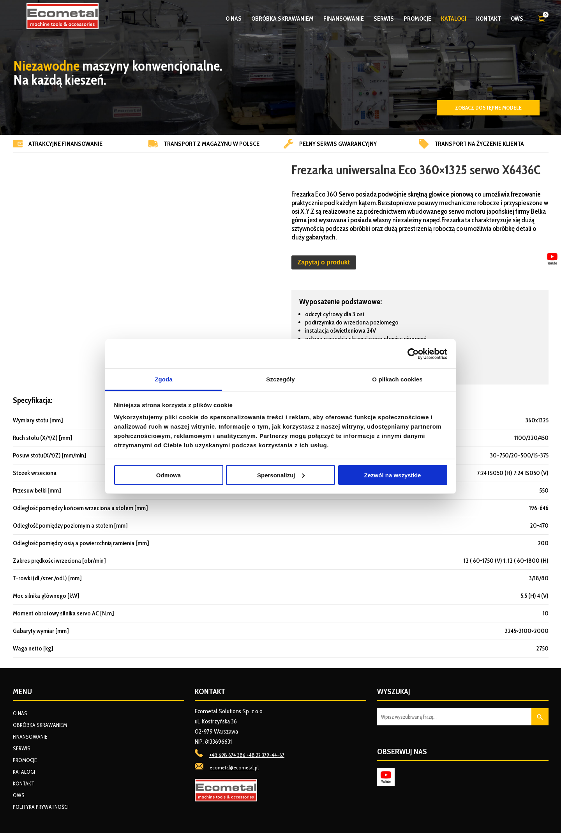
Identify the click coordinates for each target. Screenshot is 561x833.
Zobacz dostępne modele (488, 107)
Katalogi (453, 18)
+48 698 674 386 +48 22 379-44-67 (246, 755)
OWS (517, 18)
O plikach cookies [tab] (397, 379)
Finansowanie (343, 18)
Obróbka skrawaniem (282, 18)
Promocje (417, 18)
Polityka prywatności (41, 807)
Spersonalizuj (281, 474)
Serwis (384, 18)
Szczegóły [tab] (280, 379)
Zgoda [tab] (164, 379)
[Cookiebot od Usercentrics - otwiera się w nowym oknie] (413, 354)
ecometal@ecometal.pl (234, 767)
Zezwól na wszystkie (392, 474)
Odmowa (168, 474)
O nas (234, 18)
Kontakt (488, 18)
